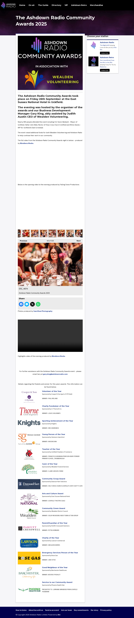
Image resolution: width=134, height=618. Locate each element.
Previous (22, 240)
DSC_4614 (52, 233)
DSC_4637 (26, 233)
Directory (56, 5)
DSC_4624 (43, 233)
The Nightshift (105, 45)
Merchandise (96, 5)
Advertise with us (36, 610)
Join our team (66, 610)
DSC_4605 (70, 233)
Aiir (59, 615)
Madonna (103, 67)
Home (22, 5)
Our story (94, 610)
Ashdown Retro (79, 5)
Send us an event (52, 610)
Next (78, 240)
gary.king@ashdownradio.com (55, 374)
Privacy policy (105, 610)
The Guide (43, 5)
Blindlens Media (26, 143)
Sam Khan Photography (43, 311)
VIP (66, 5)
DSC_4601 (78, 233)
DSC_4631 (34, 233)
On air (32, 5)
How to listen (21, 610)
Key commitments (81, 610)
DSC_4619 (61, 233)
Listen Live (104, 53)
